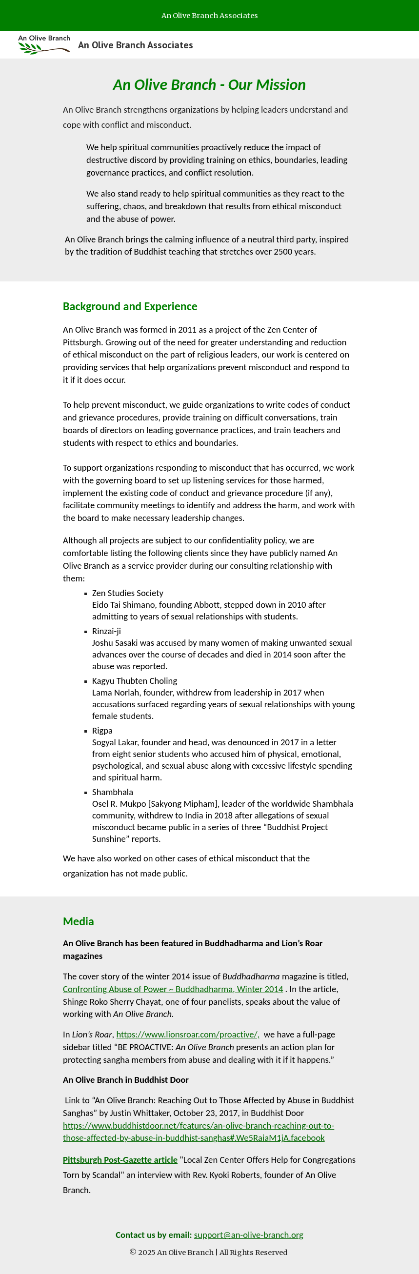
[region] (209, 15)
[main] (209, 170)
